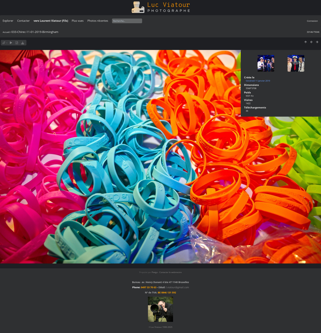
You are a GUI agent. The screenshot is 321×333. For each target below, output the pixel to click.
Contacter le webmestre (170, 272)
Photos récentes (97, 21)
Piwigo (155, 272)
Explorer (8, 21)
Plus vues (78, 21)
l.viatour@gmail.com (177, 287)
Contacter (23, 21)
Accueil (6, 32)
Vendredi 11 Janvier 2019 (258, 80)
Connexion (312, 20)
